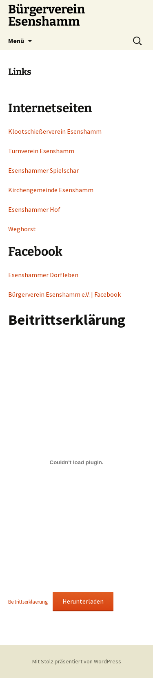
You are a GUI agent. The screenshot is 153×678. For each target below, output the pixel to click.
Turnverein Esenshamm (41, 151)
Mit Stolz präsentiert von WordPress (76, 661)
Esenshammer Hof (34, 209)
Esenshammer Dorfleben (43, 275)
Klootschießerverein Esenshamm (55, 131)
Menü (16, 41)
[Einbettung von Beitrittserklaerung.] (76, 463)
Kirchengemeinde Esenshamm (50, 190)
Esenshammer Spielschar (43, 170)
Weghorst (22, 229)
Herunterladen (83, 601)
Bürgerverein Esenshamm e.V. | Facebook (64, 294)
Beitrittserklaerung (28, 601)
